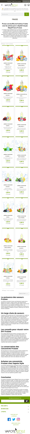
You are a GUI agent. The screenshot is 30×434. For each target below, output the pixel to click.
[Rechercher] (15, 14)
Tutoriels (9, 1)
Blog (13, 1)
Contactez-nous (26, 1)
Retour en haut (23, 293)
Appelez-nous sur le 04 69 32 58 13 (16, 424)
